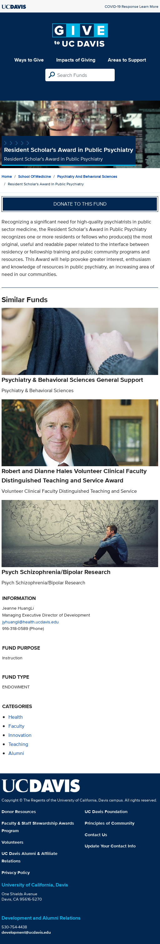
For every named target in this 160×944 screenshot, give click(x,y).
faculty (16, 726)
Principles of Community (109, 823)
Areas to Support (127, 59)
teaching (18, 744)
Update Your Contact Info (110, 846)
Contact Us (96, 835)
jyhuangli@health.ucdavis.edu (30, 621)
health (15, 717)
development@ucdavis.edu (26, 932)
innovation (20, 735)
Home (7, 176)
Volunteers (12, 842)
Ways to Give (29, 59)
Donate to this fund (80, 203)
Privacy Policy (16, 872)
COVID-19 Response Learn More (131, 6)
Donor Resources (19, 811)
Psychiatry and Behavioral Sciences (87, 176)
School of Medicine (34, 176)
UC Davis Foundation (106, 811)
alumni (16, 753)
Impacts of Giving (75, 59)
